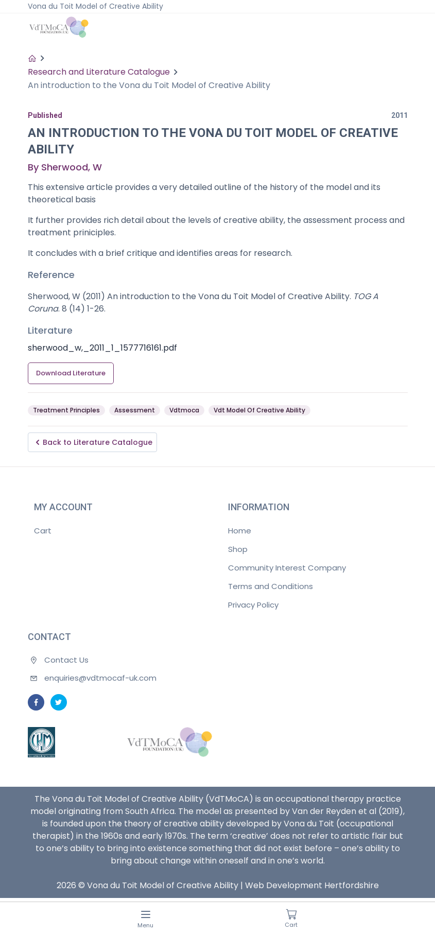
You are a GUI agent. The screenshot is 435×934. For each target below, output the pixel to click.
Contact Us (66, 659)
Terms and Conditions (270, 586)
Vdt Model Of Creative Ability (259, 410)
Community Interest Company (287, 567)
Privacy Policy (253, 604)
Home (239, 530)
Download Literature (71, 373)
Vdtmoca (184, 410)
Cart (42, 530)
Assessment (134, 410)
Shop (238, 549)
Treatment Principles (66, 410)
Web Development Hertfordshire (312, 885)
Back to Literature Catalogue (92, 442)
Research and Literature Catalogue (99, 72)
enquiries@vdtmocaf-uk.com (100, 677)
